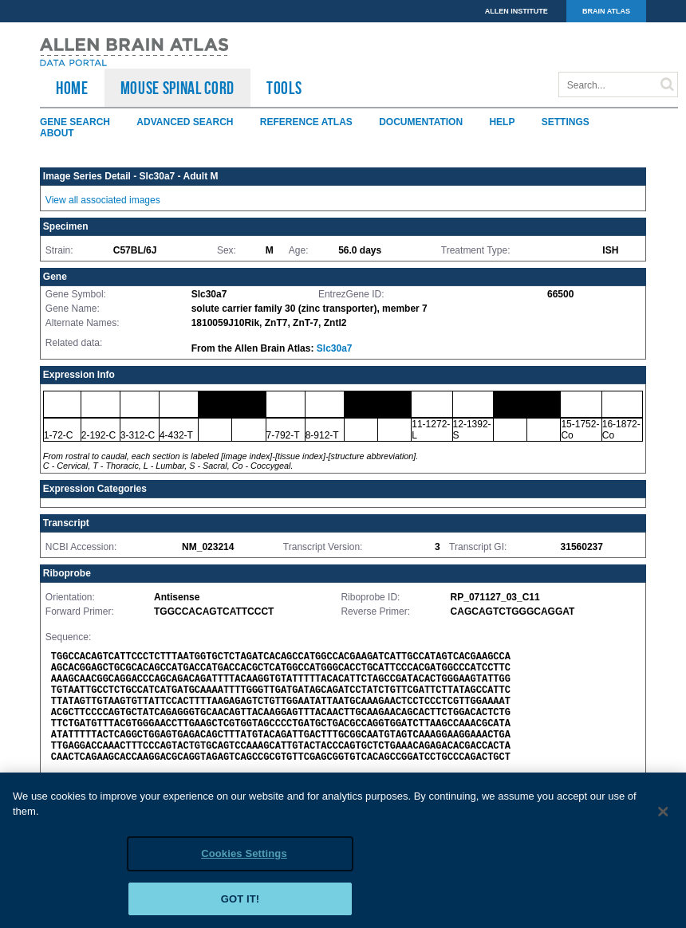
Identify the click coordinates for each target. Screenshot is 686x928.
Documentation (421, 122)
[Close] (663, 816)
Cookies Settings (244, 858)
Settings (565, 122)
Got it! (240, 904)
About (57, 133)
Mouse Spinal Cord (177, 87)
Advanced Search (184, 122)
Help (501, 122)
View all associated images (102, 200)
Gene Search (75, 122)
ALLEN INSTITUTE (516, 11)
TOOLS (284, 87)
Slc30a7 (335, 348)
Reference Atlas (306, 122)
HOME (72, 87)
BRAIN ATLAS (606, 11)
